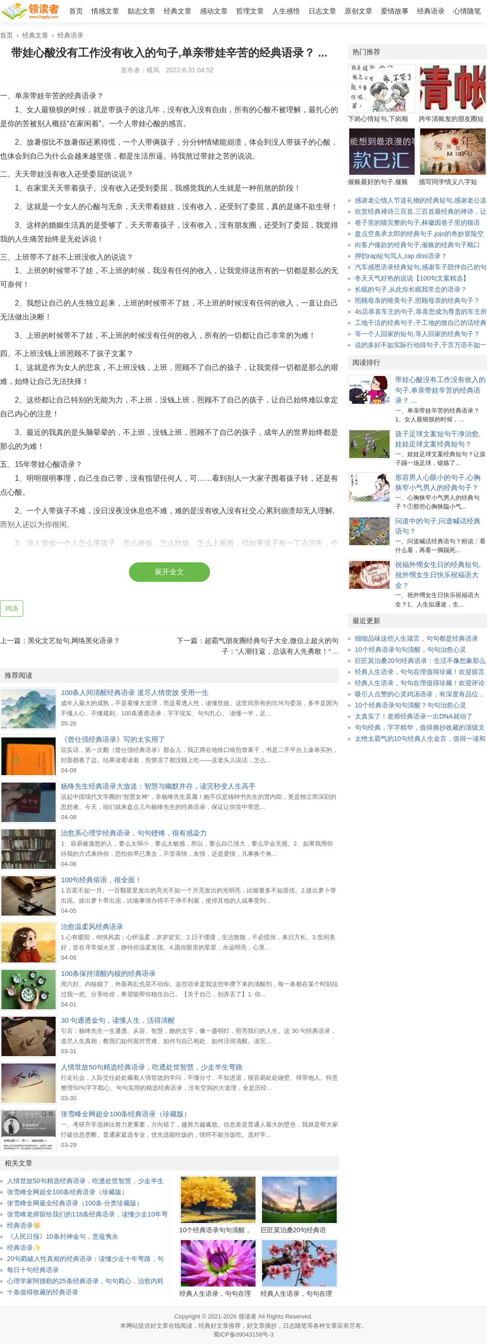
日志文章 (322, 11)
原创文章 (358, 11)
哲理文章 (250, 11)
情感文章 (105, 11)
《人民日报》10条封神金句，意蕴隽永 (62, 1236)
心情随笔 (467, 11)
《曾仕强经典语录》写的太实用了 (113, 739)
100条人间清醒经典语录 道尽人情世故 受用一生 (134, 692)
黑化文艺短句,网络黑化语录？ (74, 640)
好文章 (159, 1325)
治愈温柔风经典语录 (92, 926)
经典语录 (431, 11)
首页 (76, 11)
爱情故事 (395, 11)
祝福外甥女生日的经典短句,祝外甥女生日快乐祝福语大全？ (438, 575)
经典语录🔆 (24, 1225)
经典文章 (178, 11)
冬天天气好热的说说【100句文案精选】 (412, 278)
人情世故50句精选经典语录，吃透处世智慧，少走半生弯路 (152, 1067)
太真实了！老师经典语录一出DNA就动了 (414, 716)
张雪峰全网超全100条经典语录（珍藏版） (126, 1114)
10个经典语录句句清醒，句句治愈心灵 (410, 649)
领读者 (247, 1316)
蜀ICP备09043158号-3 (243, 1334)
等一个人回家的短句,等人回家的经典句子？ (417, 334)
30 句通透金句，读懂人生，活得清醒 (118, 1020)
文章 (331, 1325)
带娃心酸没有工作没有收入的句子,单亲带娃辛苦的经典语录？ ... (440, 390)
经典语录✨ (24, 1247)
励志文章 (141, 11)
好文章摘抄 (262, 1325)
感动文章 (214, 11)
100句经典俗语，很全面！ (101, 880)
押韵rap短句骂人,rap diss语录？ (401, 256)
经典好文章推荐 (220, 1325)
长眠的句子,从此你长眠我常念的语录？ (411, 289)
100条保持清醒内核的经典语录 (108, 973)
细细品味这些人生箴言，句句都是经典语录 (416, 638)
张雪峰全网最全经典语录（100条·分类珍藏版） (75, 1203)
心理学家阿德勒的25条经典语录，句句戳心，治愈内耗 (85, 1281)
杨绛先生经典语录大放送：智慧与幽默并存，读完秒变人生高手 (158, 786)
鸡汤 (11, 608)
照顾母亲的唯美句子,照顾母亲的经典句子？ (417, 300)
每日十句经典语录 (33, 1270)
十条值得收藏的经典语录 (42, 1292)
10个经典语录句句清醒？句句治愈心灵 (410, 705)
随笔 (301, 1325)
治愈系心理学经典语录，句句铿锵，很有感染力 (134, 833)
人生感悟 (286, 11)
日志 (289, 1325)
